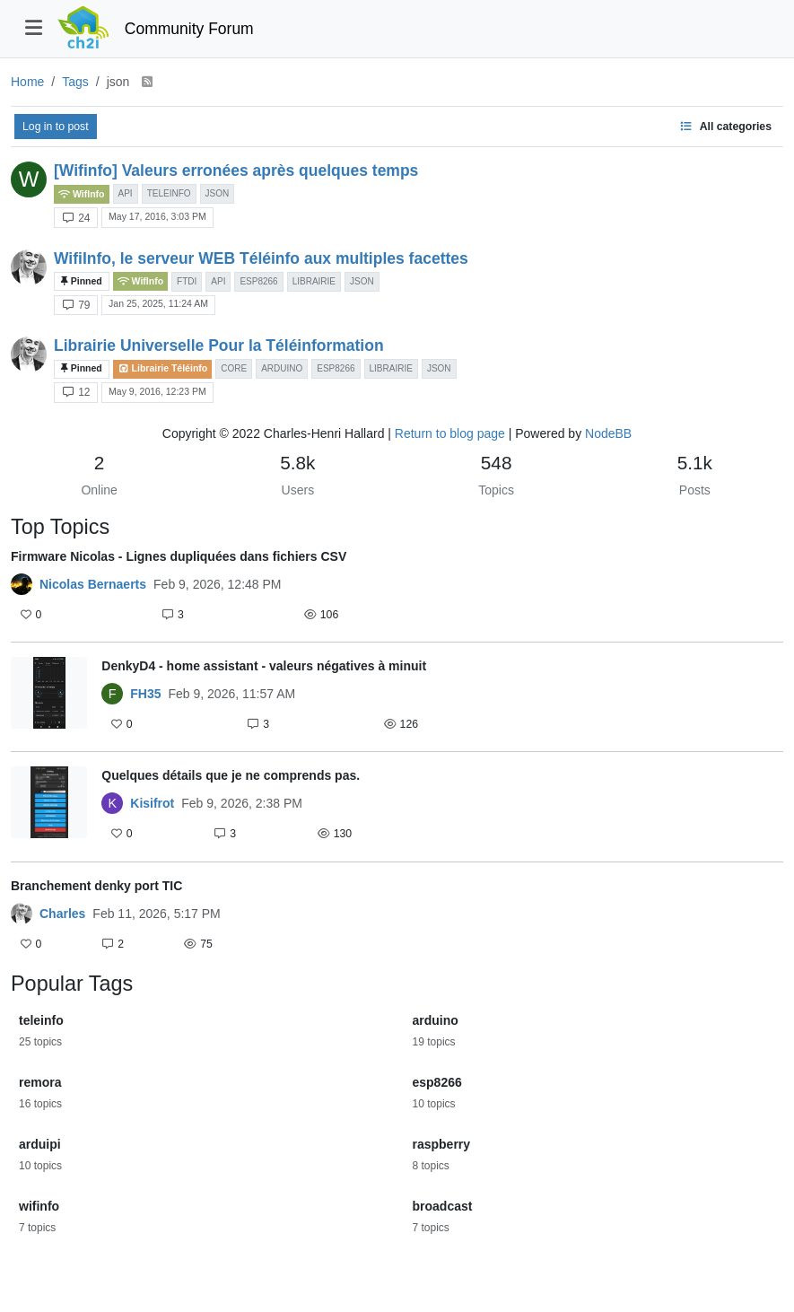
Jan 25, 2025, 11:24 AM (158, 303)
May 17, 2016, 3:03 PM (157, 216)
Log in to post (55, 126)
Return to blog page (450, 433)
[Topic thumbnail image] (49, 697)
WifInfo (81, 194)
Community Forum (189, 29)
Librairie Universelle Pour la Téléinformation (219, 345)
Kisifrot (152, 803)
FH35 (145, 693)
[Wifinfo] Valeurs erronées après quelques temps (236, 170)
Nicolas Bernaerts (92, 584)
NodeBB (608, 433)
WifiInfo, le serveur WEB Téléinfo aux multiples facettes (261, 258)
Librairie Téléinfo (163, 368)
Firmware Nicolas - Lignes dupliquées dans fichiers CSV (178, 556)
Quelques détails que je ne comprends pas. (230, 775)
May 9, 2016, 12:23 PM (157, 391)
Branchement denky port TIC (96, 886)
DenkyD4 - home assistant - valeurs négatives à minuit (263, 666)
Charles (62, 913)
